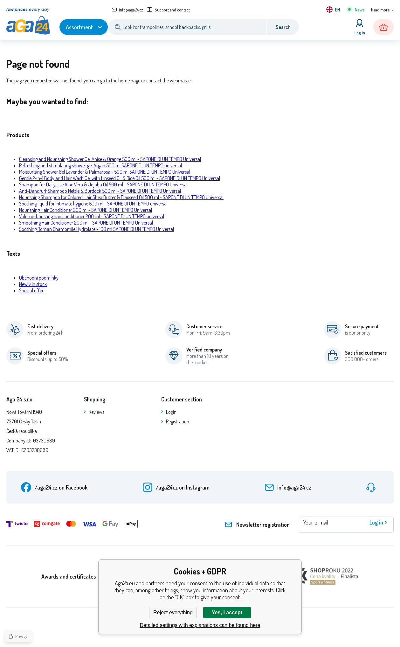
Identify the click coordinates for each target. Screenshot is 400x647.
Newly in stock (33, 284)
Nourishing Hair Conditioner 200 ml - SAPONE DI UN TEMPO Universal (85, 210)
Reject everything (173, 612)
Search (283, 27)
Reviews (96, 412)
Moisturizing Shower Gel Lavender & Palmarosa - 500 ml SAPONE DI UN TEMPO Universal (104, 172)
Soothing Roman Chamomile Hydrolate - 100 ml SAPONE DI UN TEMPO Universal (96, 229)
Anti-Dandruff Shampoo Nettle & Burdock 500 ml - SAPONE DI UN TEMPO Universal (100, 191)
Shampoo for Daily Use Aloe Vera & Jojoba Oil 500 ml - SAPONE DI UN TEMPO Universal (103, 184)
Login (171, 412)
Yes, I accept (227, 612)
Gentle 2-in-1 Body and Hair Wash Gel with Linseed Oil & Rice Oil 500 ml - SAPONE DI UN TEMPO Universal (119, 178)
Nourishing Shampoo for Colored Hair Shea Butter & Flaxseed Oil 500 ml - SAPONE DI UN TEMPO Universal (121, 197)
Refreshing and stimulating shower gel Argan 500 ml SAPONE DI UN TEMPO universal (100, 165)
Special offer (31, 290)
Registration (177, 421)
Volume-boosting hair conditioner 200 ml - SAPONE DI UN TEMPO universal (91, 216)
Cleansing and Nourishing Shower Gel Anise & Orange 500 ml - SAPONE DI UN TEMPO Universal (110, 159)
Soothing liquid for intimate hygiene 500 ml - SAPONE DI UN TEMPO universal (93, 203)
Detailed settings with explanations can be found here (200, 625)
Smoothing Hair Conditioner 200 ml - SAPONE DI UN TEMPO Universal (86, 222)
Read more (380, 9)
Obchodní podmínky (39, 278)
